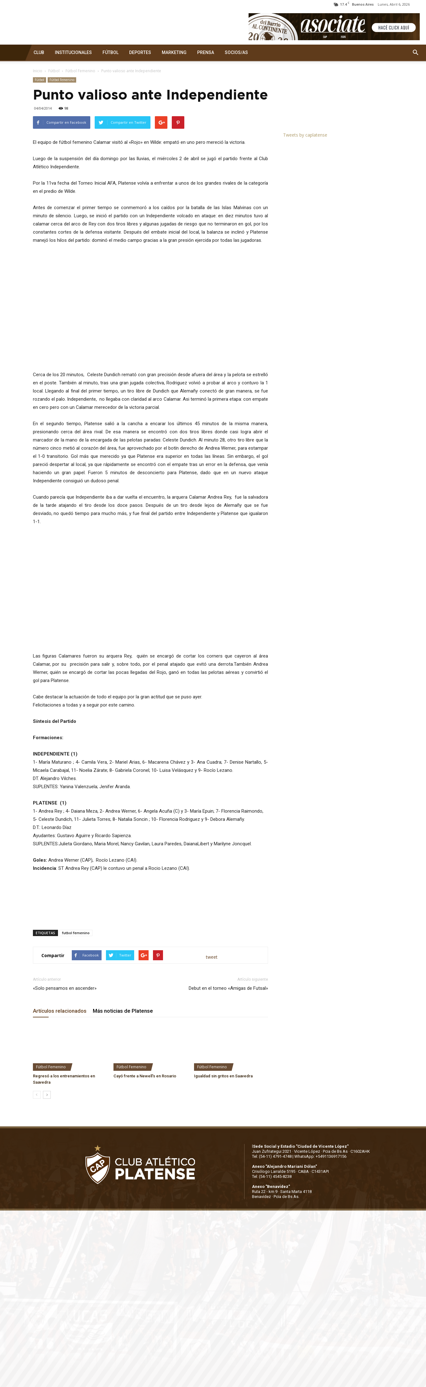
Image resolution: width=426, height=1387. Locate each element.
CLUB (39, 52)
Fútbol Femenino (80, 70)
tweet (212, 957)
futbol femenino (76, 932)
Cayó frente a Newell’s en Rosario (144, 1076)
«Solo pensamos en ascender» (65, 988)
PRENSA (205, 52)
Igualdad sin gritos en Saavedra (223, 1076)
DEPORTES (140, 52)
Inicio (37, 70)
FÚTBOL (110, 52)
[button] (415, 52)
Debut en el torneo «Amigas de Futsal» (228, 988)
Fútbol (54, 70)
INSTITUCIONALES (73, 52)
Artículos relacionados (60, 1011)
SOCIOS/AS (236, 52)
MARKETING (174, 52)
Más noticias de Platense (123, 1011)
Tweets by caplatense (305, 135)
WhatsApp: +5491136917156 (320, 1156)
